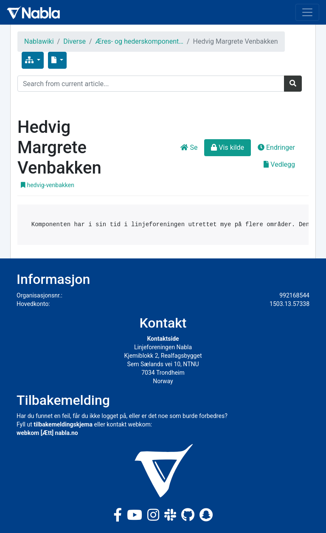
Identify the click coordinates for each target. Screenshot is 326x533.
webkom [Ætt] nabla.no (47, 432)
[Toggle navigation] (307, 12)
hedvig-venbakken (47, 185)
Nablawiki (39, 41)
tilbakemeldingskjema (63, 424)
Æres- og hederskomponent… (139, 41)
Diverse (74, 41)
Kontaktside (163, 338)
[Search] (150, 84)
